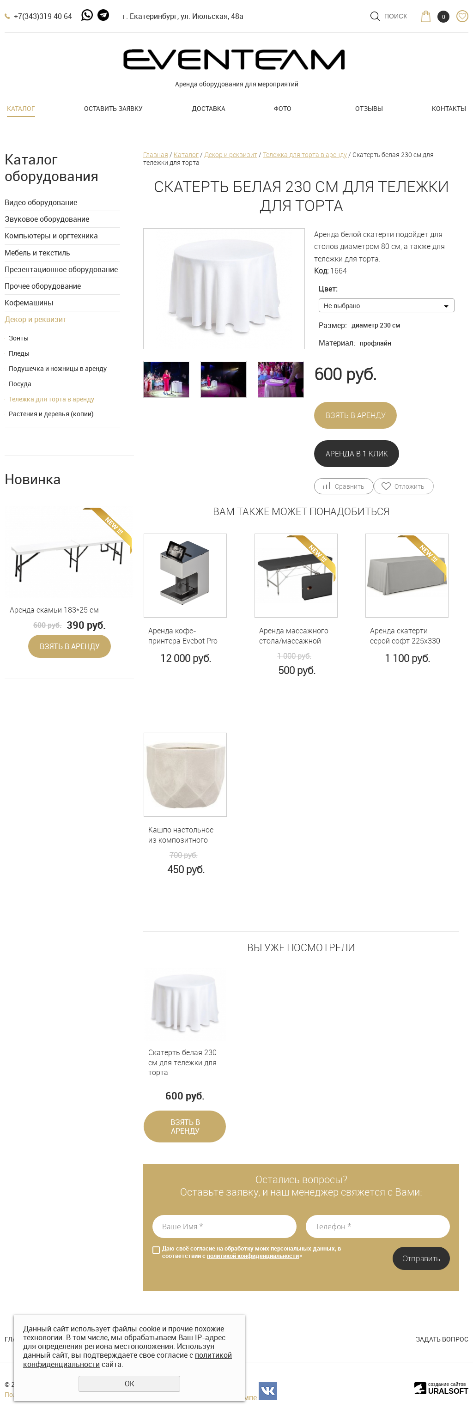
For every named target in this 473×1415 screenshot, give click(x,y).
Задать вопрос (442, 1339)
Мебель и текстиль (37, 253)
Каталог (21, 108)
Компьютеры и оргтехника (51, 236)
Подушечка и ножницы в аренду (58, 368)
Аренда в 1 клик (357, 454)
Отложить (409, 486)
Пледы (19, 353)
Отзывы (369, 108)
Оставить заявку (113, 108)
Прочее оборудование (43, 286)
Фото (282, 108)
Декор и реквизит (36, 319)
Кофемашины (29, 303)
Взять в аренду (70, 646)
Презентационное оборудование (61, 269)
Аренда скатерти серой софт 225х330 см (405, 636)
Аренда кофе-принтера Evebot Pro (183, 636)
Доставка (208, 108)
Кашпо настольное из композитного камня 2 (180, 835)
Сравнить (349, 486)
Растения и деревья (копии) (51, 413)
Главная (155, 154)
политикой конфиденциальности (253, 1255)
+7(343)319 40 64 (43, 16)
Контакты (449, 108)
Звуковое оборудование (47, 219)
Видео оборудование (41, 202)
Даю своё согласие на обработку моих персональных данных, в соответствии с (251, 1252)
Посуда (20, 383)
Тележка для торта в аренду (51, 399)
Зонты (19, 338)
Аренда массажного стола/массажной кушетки (293, 636)
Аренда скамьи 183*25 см (54, 610)
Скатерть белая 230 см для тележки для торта (182, 1062)
